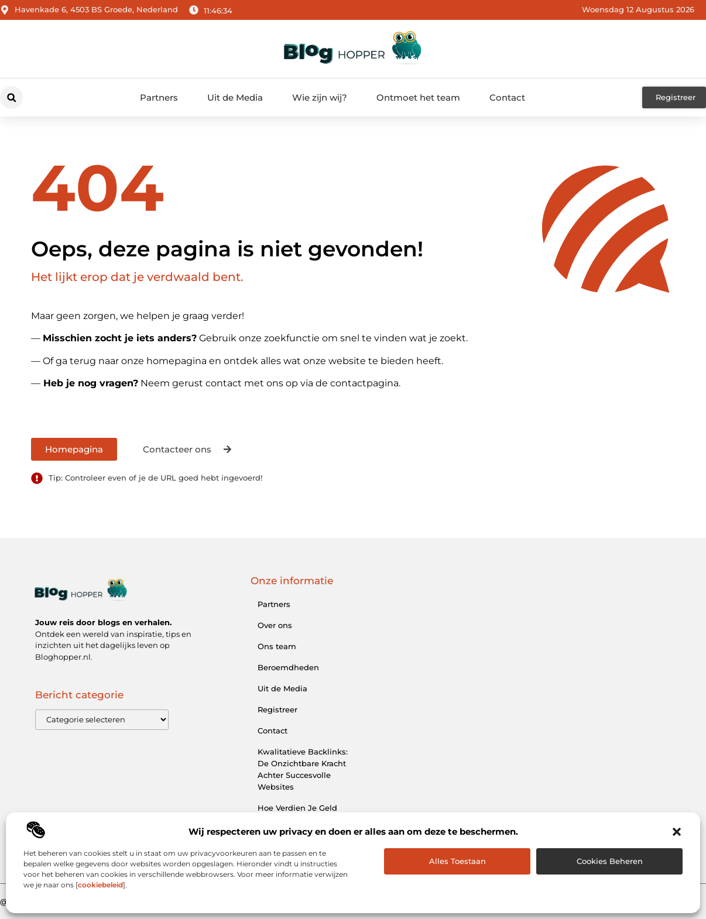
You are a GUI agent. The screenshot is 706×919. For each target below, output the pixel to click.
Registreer (277, 709)
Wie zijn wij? (319, 97)
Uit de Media (235, 97)
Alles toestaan (457, 861)
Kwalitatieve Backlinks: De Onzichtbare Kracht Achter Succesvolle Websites (303, 769)
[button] (677, 832)
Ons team (277, 646)
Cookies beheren (610, 861)
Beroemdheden (288, 667)
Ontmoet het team (418, 97)
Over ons (275, 625)
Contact (507, 97)
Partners (159, 97)
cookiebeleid (100, 884)
